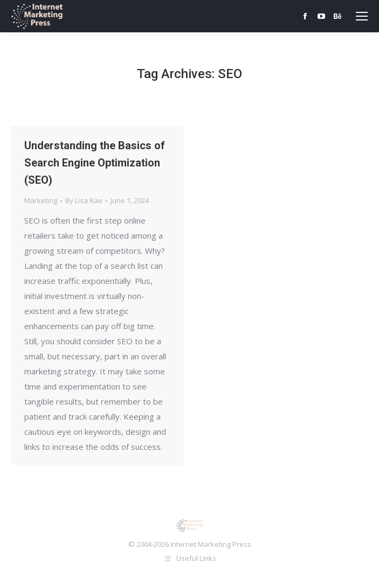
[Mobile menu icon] (361, 16)
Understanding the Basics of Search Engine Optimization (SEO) (94, 162)
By (83, 200)
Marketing (40, 200)
